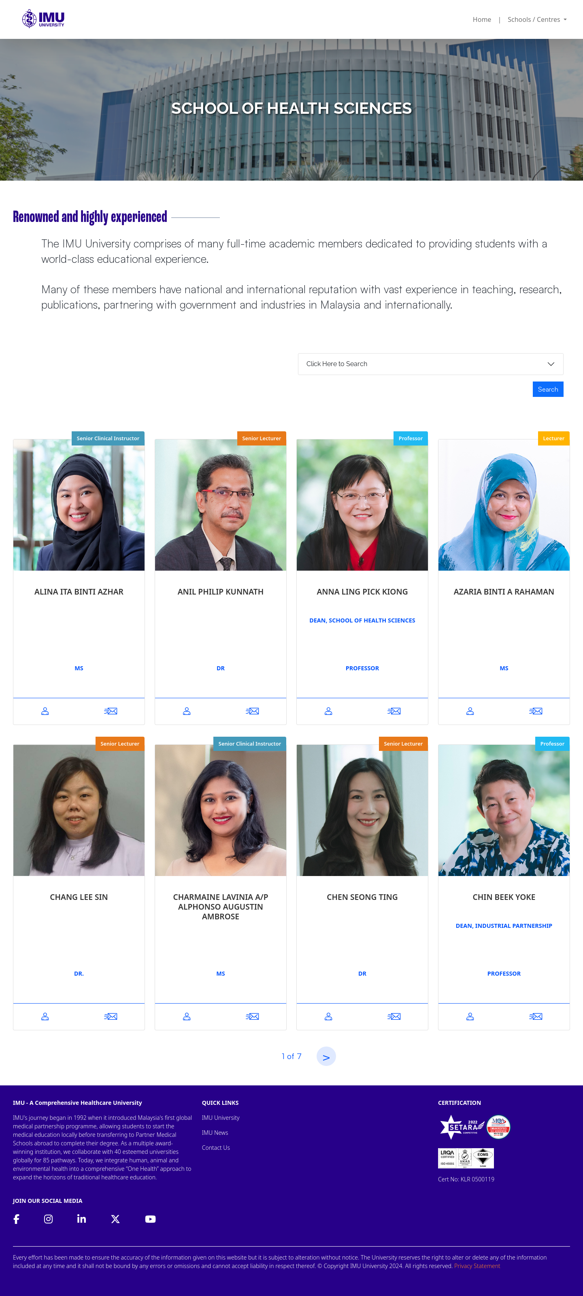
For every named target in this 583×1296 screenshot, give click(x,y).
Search (548, 389)
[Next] (326, 1056)
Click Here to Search (336, 364)
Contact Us (216, 1147)
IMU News (215, 1132)
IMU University (221, 1117)
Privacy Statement (477, 1266)
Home (482, 19)
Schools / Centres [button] (535, 19)
